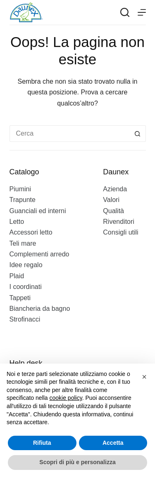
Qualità (113, 210)
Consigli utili (120, 232)
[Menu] (142, 12)
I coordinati (26, 286)
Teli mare (23, 243)
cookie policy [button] (66, 397)
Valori (111, 199)
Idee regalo (26, 264)
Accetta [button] (113, 442)
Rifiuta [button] (42, 442)
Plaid (17, 275)
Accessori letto (31, 232)
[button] (144, 376)
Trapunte (23, 199)
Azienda (115, 189)
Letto (17, 221)
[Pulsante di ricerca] (137, 133)
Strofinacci (25, 319)
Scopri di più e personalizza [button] (77, 462)
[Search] (124, 12)
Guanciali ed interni (38, 210)
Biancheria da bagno (40, 308)
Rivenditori (118, 221)
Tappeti (20, 297)
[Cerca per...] (69, 133)
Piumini (20, 189)
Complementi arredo (39, 254)
